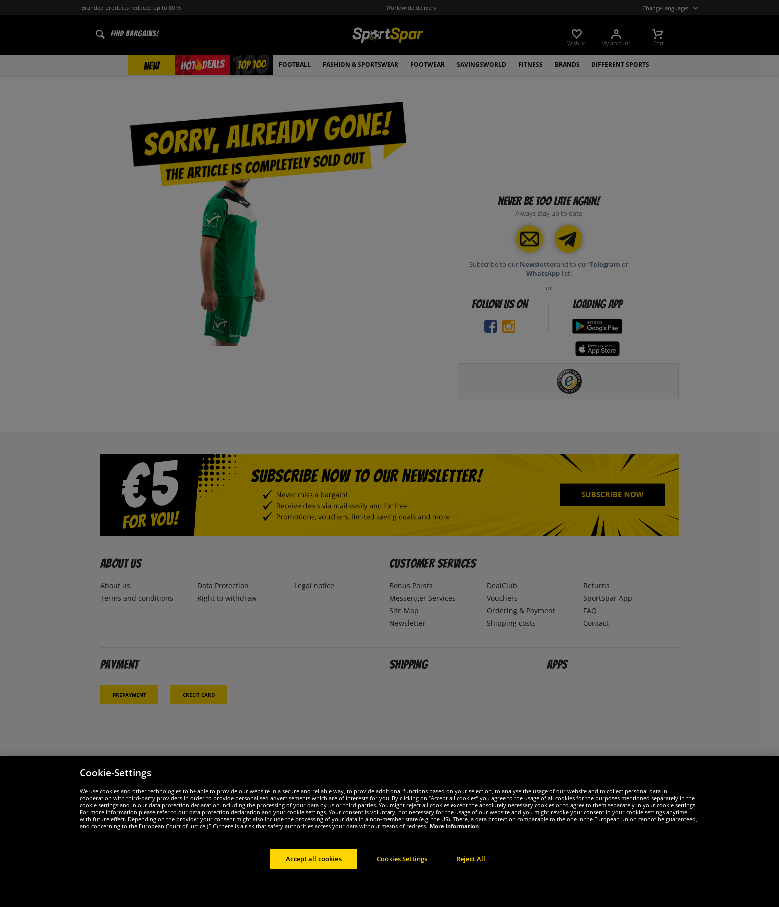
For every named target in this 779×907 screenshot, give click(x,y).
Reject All (470, 870)
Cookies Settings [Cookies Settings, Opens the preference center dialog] (402, 870)
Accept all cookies (313, 870)
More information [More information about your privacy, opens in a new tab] (454, 838)
